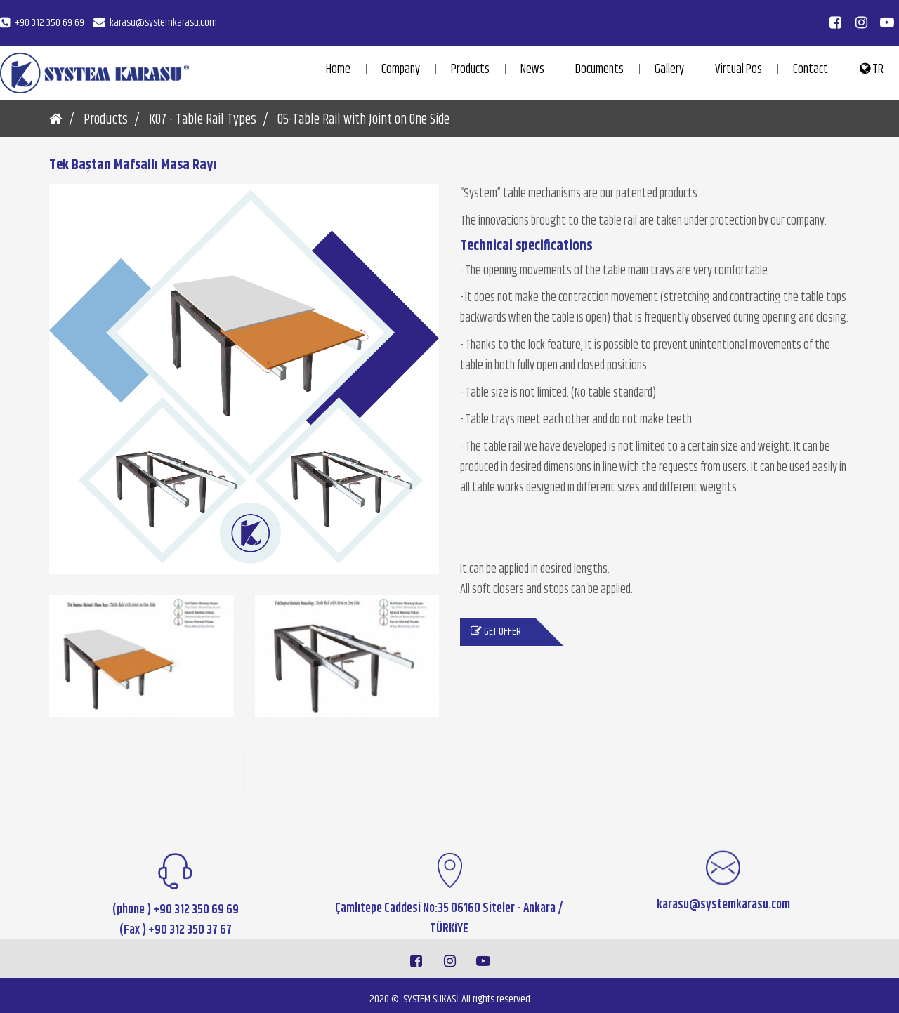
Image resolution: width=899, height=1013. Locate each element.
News (532, 69)
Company (400, 69)
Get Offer (496, 638)
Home (338, 69)
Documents (599, 69)
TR (872, 69)
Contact (810, 69)
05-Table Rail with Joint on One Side (363, 120)
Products (470, 69)
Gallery (669, 69)
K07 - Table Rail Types (202, 120)
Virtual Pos (738, 69)
